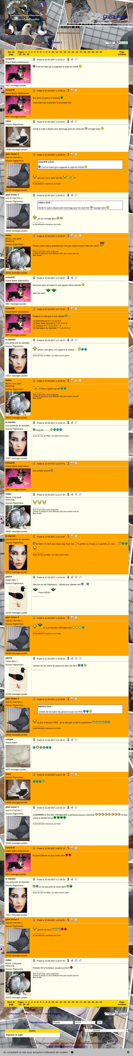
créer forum (35, 1043)
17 (81, 52)
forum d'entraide (51, 1043)
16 (77, 52)
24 (24, 54)
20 (93, 52)
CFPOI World (14, 42)
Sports (38, 42)
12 (61, 52)
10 (53, 52)
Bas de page (11, 53)
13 (65, 52)
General (27, 42)
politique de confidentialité (90, 1043)
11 (57, 52)
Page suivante (122, 53)
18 (85, 52)
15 (73, 52)
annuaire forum (68, 1043)
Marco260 (115, 21)
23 (20, 54)
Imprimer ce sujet (14, 1035)
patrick (124, 21)
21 (97, 52)
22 (101, 52)
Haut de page (11, 1003)
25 (28, 54)
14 (69, 52)
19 (89, 52)
